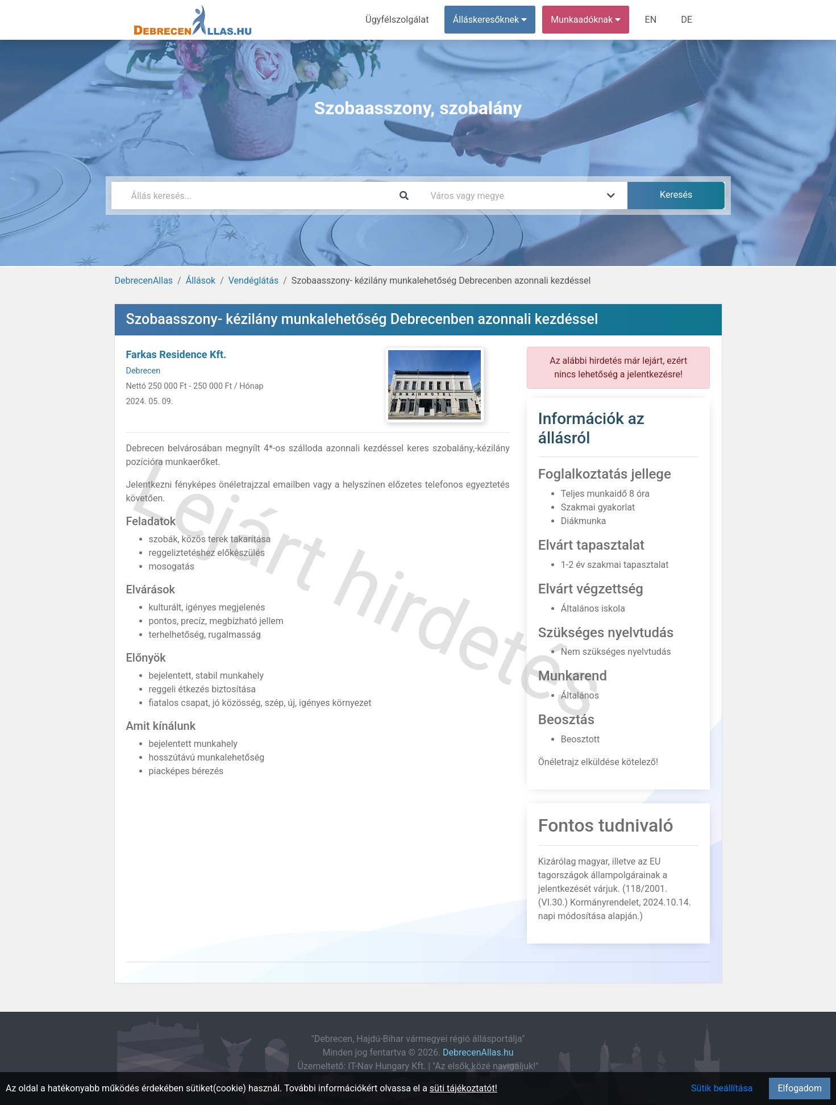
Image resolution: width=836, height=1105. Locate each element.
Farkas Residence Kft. (176, 354)
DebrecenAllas (144, 280)
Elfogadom (799, 1088)
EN (652, 19)
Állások (200, 280)
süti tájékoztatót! (463, 1088)
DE (687, 19)
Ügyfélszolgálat (399, 19)
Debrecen (143, 371)
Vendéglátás (253, 280)
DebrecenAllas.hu (478, 1052)
